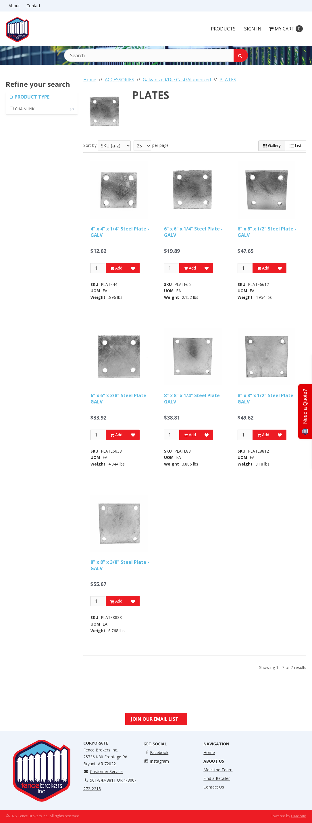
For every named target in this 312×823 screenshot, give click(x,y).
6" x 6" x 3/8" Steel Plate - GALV (119, 398)
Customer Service (103, 771)
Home (209, 752)
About (14, 5)
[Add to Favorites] (133, 268)
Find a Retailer (216, 778)
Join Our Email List (154, 719)
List (296, 145)
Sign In (252, 29)
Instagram (156, 761)
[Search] (241, 55)
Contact (33, 5)
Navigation (216, 744)
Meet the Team (217, 769)
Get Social (155, 744)
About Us (213, 761)
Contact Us (213, 787)
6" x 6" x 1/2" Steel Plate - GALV (267, 232)
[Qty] (98, 268)
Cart (286, 28)
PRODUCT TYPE (31, 97)
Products (223, 29)
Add (116, 268)
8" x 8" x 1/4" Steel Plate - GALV (193, 398)
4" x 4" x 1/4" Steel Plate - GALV (119, 232)
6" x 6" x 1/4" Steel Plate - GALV (193, 232)
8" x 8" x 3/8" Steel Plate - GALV (119, 565)
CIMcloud (298, 816)
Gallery (272, 145)
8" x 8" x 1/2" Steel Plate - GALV (267, 398)
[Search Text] (156, 55)
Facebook (155, 752)
